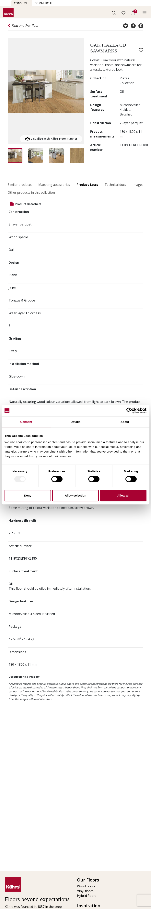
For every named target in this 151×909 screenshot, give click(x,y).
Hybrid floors (86, 895)
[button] (114, 12)
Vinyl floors (85, 891)
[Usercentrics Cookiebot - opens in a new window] (129, 410)
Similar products (20, 184)
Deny (27, 495)
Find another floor (23, 25)
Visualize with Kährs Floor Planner (51, 139)
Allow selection (75, 495)
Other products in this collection (31, 192)
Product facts (87, 184)
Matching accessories (54, 184)
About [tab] (125, 421)
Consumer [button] (21, 3)
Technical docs (115, 184)
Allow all (123, 495)
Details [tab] (75, 421)
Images (138, 184)
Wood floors (86, 886)
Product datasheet (25, 204)
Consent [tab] (26, 421)
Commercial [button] (44, 3)
